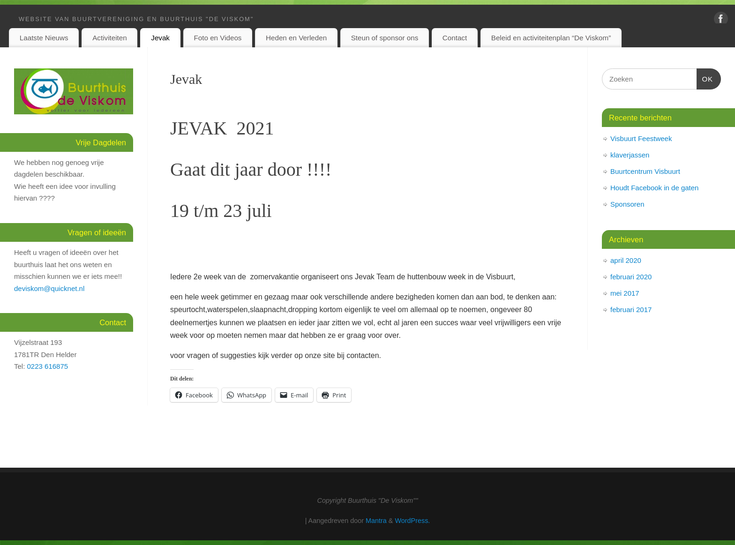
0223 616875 (47, 366)
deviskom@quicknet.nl (49, 288)
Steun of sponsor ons (385, 38)
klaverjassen (629, 155)
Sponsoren (627, 204)
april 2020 (625, 260)
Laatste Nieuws (44, 38)
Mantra (376, 520)
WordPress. (412, 520)
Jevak (160, 38)
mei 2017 (624, 293)
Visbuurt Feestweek (641, 138)
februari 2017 (631, 310)
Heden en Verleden (296, 38)
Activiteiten (109, 38)
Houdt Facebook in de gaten (654, 188)
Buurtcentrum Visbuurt (645, 171)
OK (705, 78)
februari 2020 (631, 277)
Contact (454, 38)
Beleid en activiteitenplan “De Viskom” (551, 38)
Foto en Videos (218, 38)
